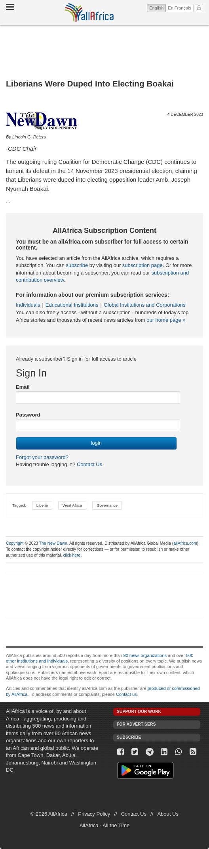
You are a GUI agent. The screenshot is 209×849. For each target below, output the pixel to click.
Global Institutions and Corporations (145, 305)
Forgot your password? (42, 457)
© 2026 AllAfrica (48, 814)
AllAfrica (89, 12)
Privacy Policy (94, 814)
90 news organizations (145, 655)
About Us (167, 814)
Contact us (126, 694)
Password (28, 415)
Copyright (14, 543)
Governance (107, 505)
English (157, 7)
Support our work (139, 711)
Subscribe (129, 737)
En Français (179, 8)
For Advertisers (136, 724)
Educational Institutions (72, 305)
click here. (72, 555)
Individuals (28, 305)
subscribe (77, 265)
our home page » (165, 320)
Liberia (42, 505)
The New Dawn (53, 543)
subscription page (142, 265)
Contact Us (88, 464)
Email (23, 387)
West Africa (72, 505)
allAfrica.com (185, 543)
